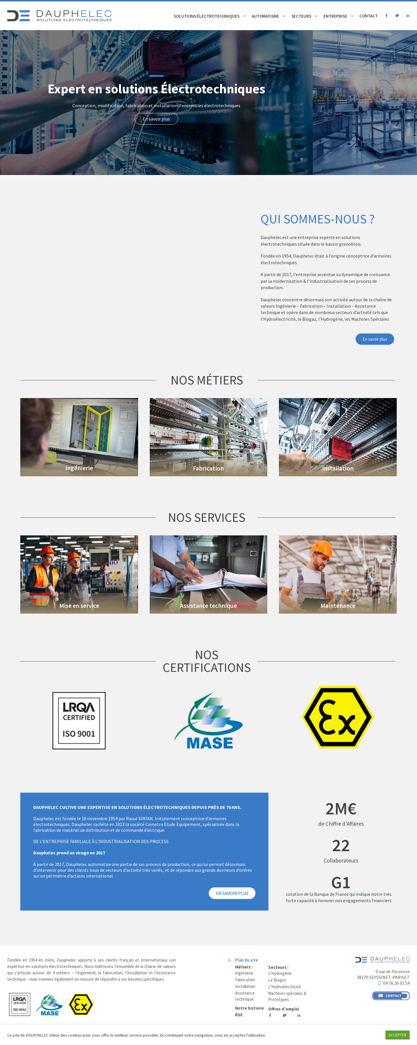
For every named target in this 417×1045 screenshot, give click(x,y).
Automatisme (270, 16)
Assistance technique (208, 606)
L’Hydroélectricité (284, 986)
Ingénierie (79, 468)
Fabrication (208, 468)
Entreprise (339, 16)
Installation (338, 468)
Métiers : (244, 967)
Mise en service (79, 606)
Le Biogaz (277, 980)
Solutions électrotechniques (211, 16)
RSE (239, 1014)
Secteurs (305, 16)
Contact (368, 16)
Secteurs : (278, 967)
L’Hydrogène (280, 973)
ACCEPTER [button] (397, 1035)
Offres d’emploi (283, 1009)
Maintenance (338, 606)
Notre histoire (249, 1008)
